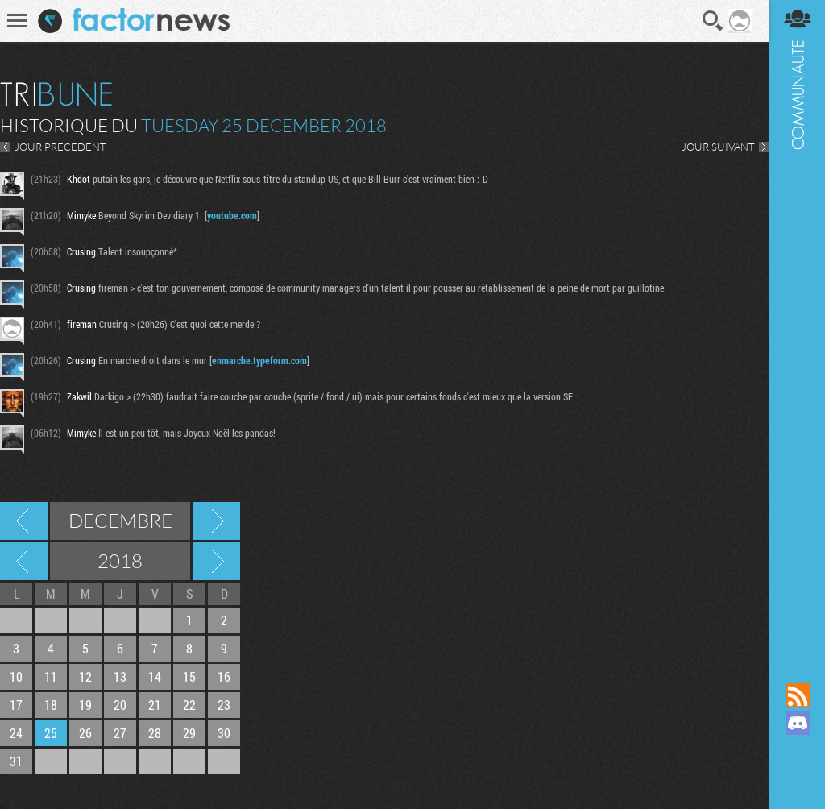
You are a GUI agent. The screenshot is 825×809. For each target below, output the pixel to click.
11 (50, 676)
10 (16, 676)
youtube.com (232, 215)
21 (154, 704)
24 (16, 732)
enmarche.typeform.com (259, 360)
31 (16, 761)
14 (154, 676)
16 (224, 676)
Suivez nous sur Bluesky (797, 777)
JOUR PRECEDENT (60, 146)
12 (85, 676)
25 (50, 732)
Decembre (120, 520)
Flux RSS (797, 695)
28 (154, 732)
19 (85, 704)
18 (50, 704)
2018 (120, 561)
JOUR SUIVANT (717, 146)
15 (189, 676)
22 (189, 704)
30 (224, 732)
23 (224, 704)
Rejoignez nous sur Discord (797, 723)
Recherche (713, 21)
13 (120, 676)
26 (85, 732)
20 (120, 704)
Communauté (796, 326)
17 (16, 704)
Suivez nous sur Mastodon (797, 750)
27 (120, 732)
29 (189, 732)
